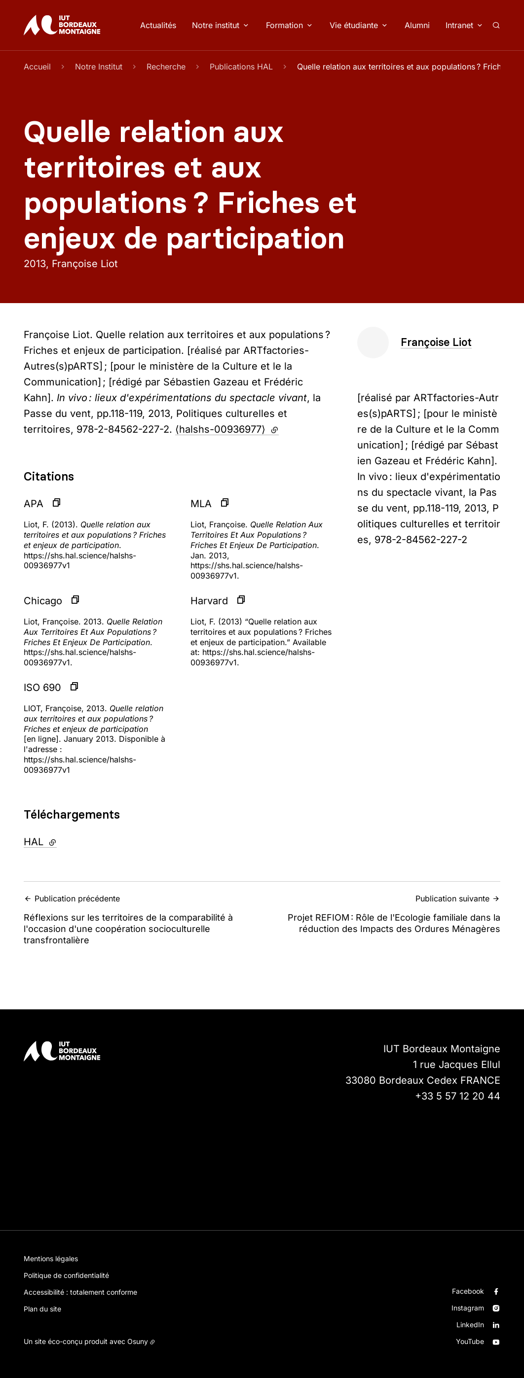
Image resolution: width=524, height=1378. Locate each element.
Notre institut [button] (215, 25)
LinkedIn (470, 1324)
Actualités (158, 25)
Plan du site (42, 1309)
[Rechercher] (496, 25)
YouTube (470, 1341)
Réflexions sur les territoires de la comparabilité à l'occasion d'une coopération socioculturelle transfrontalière (140, 920)
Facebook (468, 1291)
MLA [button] (201, 504)
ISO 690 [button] (42, 687)
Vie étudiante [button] (354, 25)
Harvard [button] (209, 601)
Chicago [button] (43, 601)
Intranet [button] (459, 25)
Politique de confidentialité (66, 1275)
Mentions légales (51, 1258)
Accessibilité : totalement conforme (80, 1292)
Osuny (137, 1341)
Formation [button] (284, 25)
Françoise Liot (436, 342)
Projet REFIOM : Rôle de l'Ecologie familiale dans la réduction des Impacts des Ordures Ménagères (384, 914)
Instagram (467, 1308)
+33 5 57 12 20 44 (457, 1096)
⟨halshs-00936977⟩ (227, 429)
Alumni (417, 25)
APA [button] (33, 504)
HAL (67, 841)
